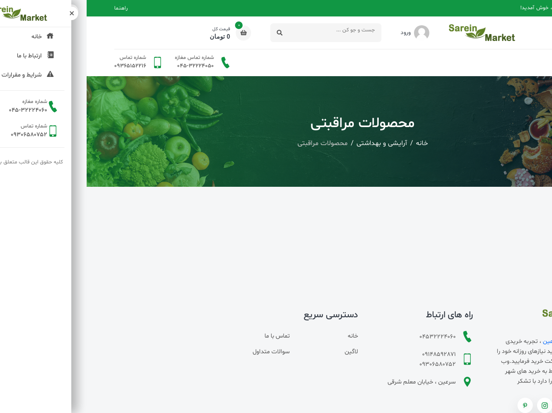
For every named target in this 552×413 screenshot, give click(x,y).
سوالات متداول (184, 352)
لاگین (264, 352)
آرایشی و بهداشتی (295, 143)
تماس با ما (190, 336)
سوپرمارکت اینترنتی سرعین (490, 341)
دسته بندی (489, 63)
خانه (519, 63)
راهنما (34, 8)
